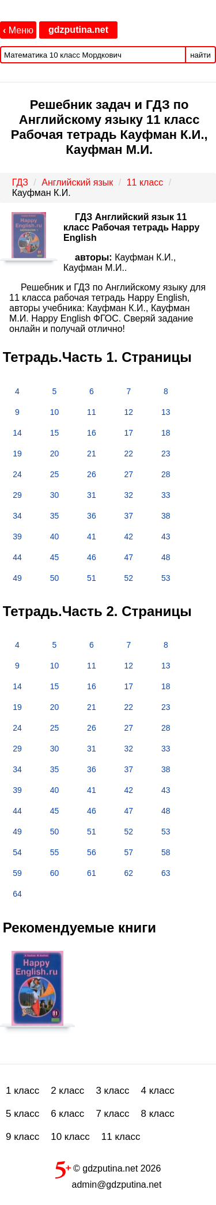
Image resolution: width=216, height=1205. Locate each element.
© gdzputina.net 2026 (108, 1167)
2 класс (67, 1090)
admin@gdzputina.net (117, 1184)
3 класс (112, 1090)
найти (200, 55)
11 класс (121, 1136)
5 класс (22, 1113)
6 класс (67, 1113)
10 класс (70, 1136)
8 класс (158, 1113)
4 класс (158, 1090)
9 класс (22, 1136)
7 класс (112, 1113)
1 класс (22, 1090)
